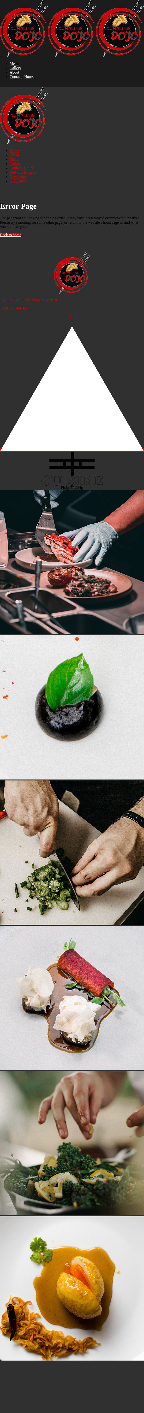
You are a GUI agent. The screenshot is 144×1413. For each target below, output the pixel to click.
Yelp (79, 488)
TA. (73, 488)
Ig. (68, 488)
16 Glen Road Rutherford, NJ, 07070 (28, 300)
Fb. (63, 488)
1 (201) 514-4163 (13, 308)
